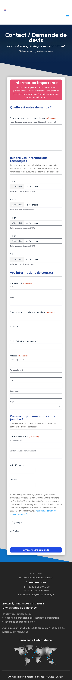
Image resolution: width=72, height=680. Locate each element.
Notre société (25, 676)
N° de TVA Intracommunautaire (24, 341)
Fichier (13, 181)
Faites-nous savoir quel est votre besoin (33, 118)
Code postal (15, 391)
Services (39, 676)
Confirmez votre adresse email (23, 451)
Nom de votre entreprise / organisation (32, 312)
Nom (12, 297)
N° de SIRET (15, 326)
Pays (12, 401)
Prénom (13, 287)
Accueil (12, 676)
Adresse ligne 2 (16, 370)
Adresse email (16, 440)
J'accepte (18, 522)
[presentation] (31, 538)
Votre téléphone (17, 465)
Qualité (50, 676)
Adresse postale (17, 359)
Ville (11, 380)
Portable (13, 479)
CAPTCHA (14, 530)
